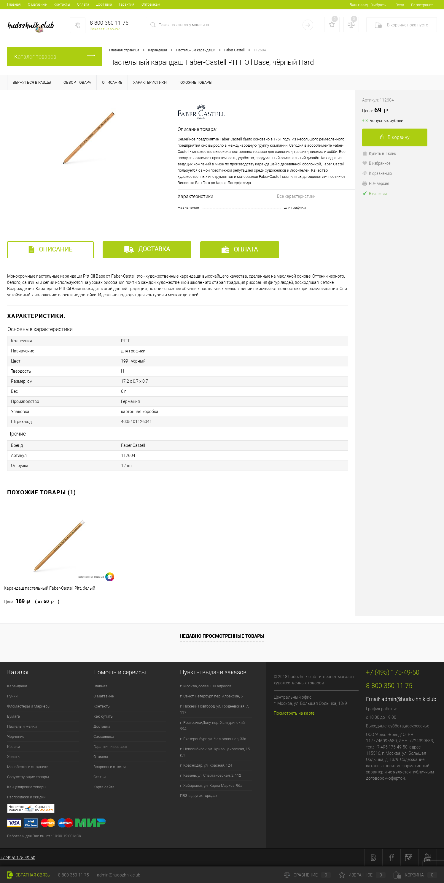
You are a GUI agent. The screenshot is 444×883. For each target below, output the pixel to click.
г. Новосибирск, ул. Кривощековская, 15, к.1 (215, 752)
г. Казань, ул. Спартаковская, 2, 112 (210, 775)
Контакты (62, 4)
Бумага (13, 716)
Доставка (104, 4)
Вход (400, 5)
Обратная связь (28, 875)
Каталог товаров (54, 56)
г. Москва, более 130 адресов (205, 686)
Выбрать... (379, 5)
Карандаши (17, 686)
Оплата (83, 4)
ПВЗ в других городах (198, 795)
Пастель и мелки (22, 726)
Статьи (99, 777)
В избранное (376, 163)
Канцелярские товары (26, 787)
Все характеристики (296, 196)
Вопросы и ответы (109, 767)
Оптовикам (150, 4)
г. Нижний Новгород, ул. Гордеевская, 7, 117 (214, 709)
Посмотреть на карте (294, 713)
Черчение (15, 736)
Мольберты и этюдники (27, 767)
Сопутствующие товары (28, 777)
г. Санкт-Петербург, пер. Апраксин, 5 (211, 696)
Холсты (13, 756)
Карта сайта (103, 787)
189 (31, 601)
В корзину (395, 137)
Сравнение (307, 875)
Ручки (12, 696)
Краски (13, 746)
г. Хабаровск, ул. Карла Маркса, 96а (211, 785)
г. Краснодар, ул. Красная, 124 (206, 765)
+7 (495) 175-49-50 (17, 857)
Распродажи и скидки (26, 797)
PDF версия (375, 183)
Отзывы (100, 756)
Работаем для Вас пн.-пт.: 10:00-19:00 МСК (44, 836)
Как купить (103, 716)
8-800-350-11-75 (73, 875)
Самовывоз (103, 736)
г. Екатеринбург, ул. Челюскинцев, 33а (213, 739)
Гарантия (126, 4)
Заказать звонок (105, 29)
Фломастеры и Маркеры (28, 706)
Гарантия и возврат (110, 746)
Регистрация (422, 5)
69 (377, 110)
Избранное (362, 875)
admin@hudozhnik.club (408, 699)
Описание (50, 249)
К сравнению (377, 173)
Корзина (415, 875)
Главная (14, 4)
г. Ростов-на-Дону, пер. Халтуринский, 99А (212, 725)
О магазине (37, 4)
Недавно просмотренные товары (222, 636)
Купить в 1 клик (379, 153)
